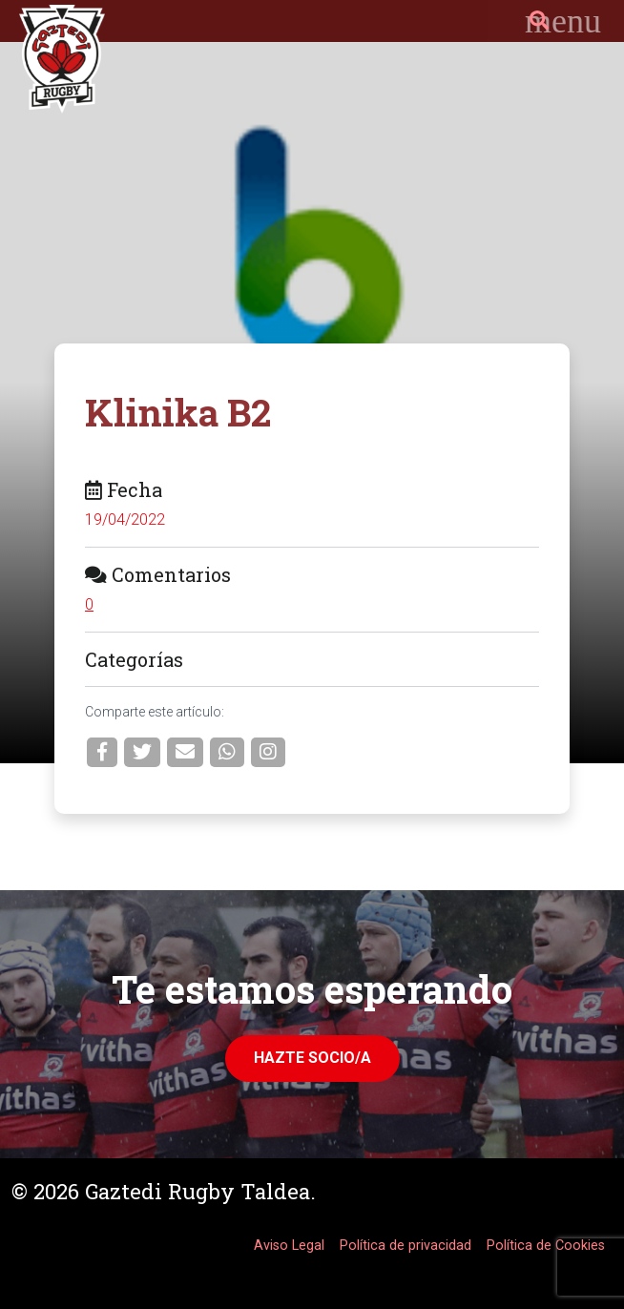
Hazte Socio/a (312, 1058)
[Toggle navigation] (563, 21)
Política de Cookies (546, 1245)
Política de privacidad (405, 1245)
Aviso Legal (289, 1245)
